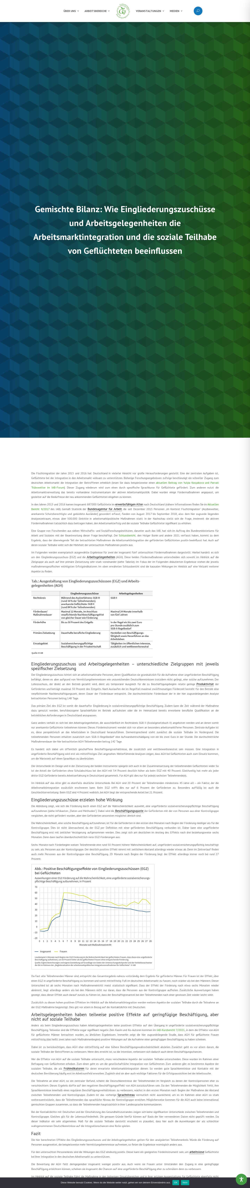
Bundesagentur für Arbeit (105, 509)
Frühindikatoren (74, 1068)
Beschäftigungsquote (129, 811)
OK (175, 1182)
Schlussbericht (127, 535)
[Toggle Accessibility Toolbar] (241, 1179)
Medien (174, 11)
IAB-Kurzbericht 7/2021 (170, 1030)
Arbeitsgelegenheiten (101, 557)
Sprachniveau (126, 1095)
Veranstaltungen (148, 11)
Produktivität (205, 684)
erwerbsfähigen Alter (129, 504)
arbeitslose (196, 1152)
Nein (185, 1182)
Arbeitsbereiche (96, 11)
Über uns (70, 11)
